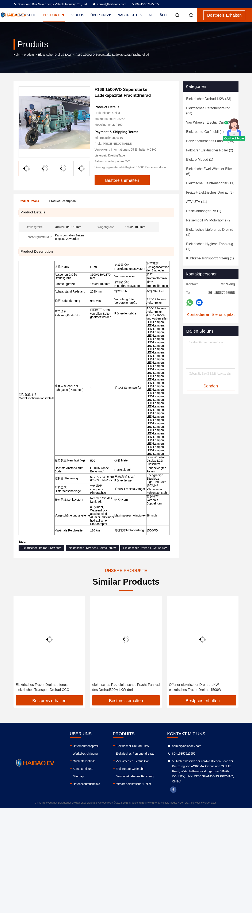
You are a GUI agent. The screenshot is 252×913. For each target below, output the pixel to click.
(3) (210, 192)
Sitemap (78, 776)
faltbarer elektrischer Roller (133, 784)
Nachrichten (130, 15)
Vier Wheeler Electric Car (132, 761)
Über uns (101, 15)
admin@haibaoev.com (109, 4)
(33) (208, 110)
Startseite (26, 15)
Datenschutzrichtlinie (86, 784)
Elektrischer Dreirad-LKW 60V (41, 548)
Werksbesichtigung (85, 753)
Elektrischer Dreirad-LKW (55, 54)
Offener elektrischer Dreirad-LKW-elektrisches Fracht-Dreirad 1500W (195, 687)
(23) (208, 99)
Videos (77, 15)
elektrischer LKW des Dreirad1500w (92, 548)
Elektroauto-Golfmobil (130, 768)
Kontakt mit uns (83, 768)
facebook (173, 789)
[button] (85, 166)
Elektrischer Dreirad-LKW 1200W (145, 548)
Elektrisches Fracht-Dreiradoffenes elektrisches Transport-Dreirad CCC (42, 687)
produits (29, 54)
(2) (209, 150)
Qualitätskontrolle (84, 761)
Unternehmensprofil (86, 746)
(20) (208, 122)
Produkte (54, 15)
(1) (199, 159)
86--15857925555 (145, 4)
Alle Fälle (158, 15)
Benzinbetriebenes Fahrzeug (134, 776)
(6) (209, 171)
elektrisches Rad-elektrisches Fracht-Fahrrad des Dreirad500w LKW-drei (126, 687)
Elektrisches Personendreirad (135, 753)
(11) (210, 183)
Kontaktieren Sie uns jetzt (211, 314)
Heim (17, 54)
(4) (205, 132)
